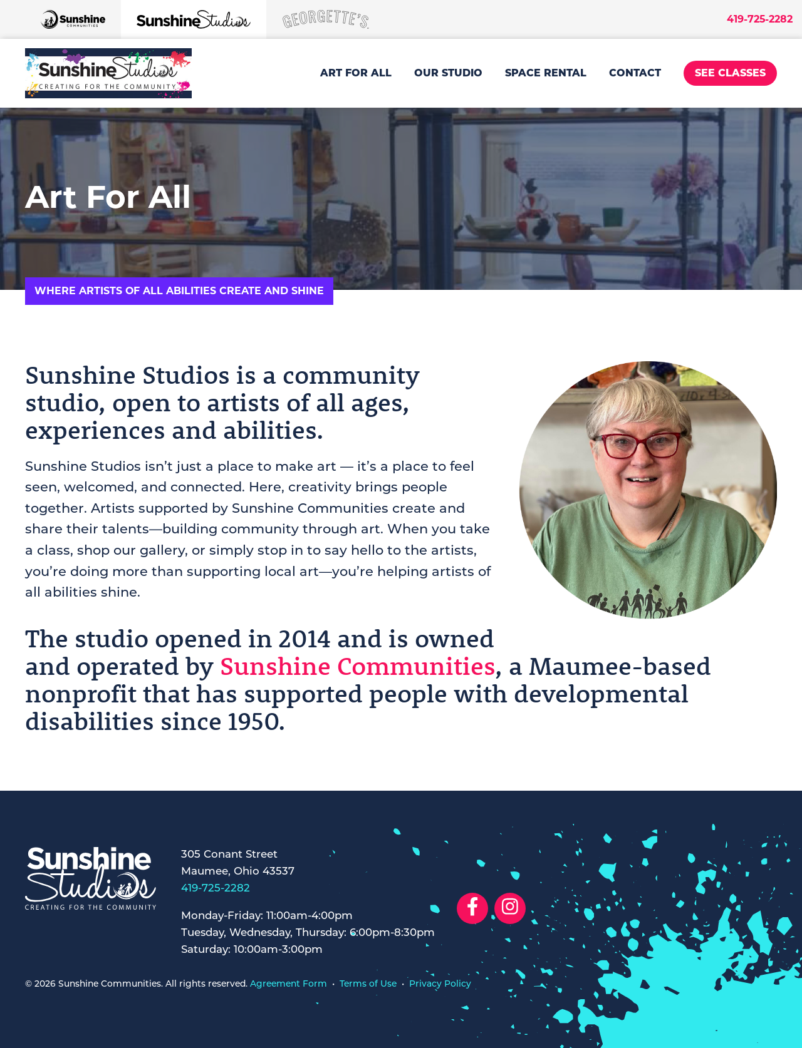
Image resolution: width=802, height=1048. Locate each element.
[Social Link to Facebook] (472, 908)
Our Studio (448, 73)
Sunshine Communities (357, 665)
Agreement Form (288, 984)
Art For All (356, 73)
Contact (635, 73)
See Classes (730, 73)
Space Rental (545, 73)
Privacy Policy (440, 984)
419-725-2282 (760, 19)
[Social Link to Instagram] (510, 908)
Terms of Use (368, 984)
